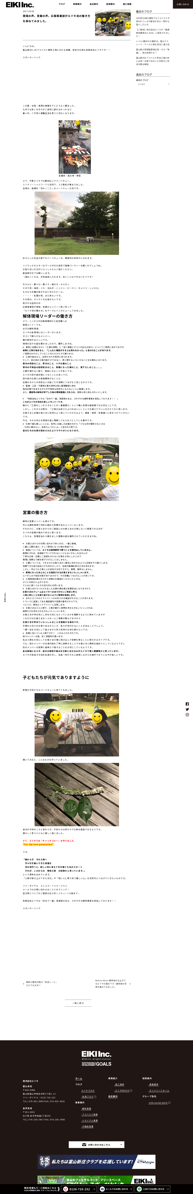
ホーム (78, 1069)
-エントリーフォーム (159, 1081)
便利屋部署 (37, 374)
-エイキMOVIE (121, 1081)
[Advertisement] (77, 78)
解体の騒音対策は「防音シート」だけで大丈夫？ (42, 984)
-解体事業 (86, 1099)
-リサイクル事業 (89, 1111)
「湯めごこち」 (46, 188)
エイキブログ (88, 1081)
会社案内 (113, 1087)
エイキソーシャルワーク (35, 184)
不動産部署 (38, 575)
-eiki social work (158, 1093)
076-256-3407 (36, 1110)
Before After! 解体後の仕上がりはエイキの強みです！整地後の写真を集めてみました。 (111, 983)
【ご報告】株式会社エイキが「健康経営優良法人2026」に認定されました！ (153, 32)
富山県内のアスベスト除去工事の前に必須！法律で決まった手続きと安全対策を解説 (152, 61)
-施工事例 (119, 1075)
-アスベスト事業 (89, 1105)
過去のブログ (142, 80)
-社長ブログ (87, 1087)
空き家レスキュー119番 (61, 893)
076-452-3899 (36, 1092)
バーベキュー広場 (65, 188)
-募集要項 (153, 1075)
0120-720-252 (48, 1088)
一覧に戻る (78, 1003)
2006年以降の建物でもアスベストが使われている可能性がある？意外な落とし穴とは (153, 21)
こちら (52, 889)
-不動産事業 (87, 1117)
